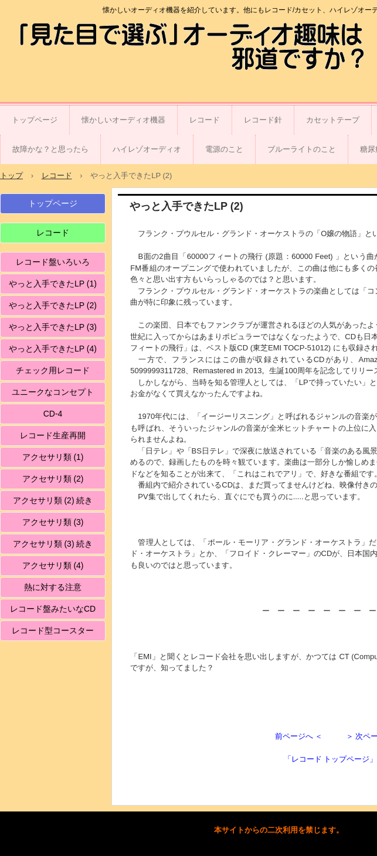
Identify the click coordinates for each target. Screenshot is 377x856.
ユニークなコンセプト (53, 392)
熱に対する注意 (52, 587)
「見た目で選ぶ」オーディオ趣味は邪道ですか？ (79, 48)
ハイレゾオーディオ (147, 149)
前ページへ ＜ (299, 736)
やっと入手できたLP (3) (53, 327)
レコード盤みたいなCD (53, 608)
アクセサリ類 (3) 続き (53, 543)
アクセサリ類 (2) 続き (53, 500)
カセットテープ (332, 119)
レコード (204, 119)
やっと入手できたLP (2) (53, 305)
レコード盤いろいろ (53, 262)
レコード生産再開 (53, 435)
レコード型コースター (53, 630)
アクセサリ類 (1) (53, 457)
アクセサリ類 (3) (53, 522)
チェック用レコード (53, 370)
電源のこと (224, 149)
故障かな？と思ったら (50, 149)
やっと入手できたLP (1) (53, 283)
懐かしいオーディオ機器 (123, 119)
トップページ (34, 119)
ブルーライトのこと (301, 149)
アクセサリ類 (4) (53, 565)
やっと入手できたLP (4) (53, 348)
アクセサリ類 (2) (53, 478)
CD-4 (53, 413)
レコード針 (263, 119)
